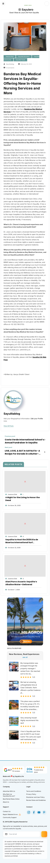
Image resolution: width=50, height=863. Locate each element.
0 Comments (10, 68)
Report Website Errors (10, 812)
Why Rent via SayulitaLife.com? (9, 793)
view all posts (9, 426)
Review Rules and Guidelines (36, 798)
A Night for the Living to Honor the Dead (22, 497)
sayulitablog (10, 64)
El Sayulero (26, 9)
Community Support (10, 815)
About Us (6, 800)
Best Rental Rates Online (11, 797)
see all (25, 655)
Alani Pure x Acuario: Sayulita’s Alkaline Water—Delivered (21, 581)
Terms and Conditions (33, 789)
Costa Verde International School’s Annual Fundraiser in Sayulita (22, 440)
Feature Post (10, 56)
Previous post (10, 436)
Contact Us (6, 809)
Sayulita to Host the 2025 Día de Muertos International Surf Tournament (21, 539)
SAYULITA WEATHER (14, 646)
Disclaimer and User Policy (35, 795)
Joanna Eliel (12, 492)
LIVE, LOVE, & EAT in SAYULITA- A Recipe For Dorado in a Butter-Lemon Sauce (23, 450)
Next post (8, 446)
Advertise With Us (9, 789)
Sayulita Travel (20, 60)
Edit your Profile (37, 419)
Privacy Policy (31, 792)
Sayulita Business (23, 56)
